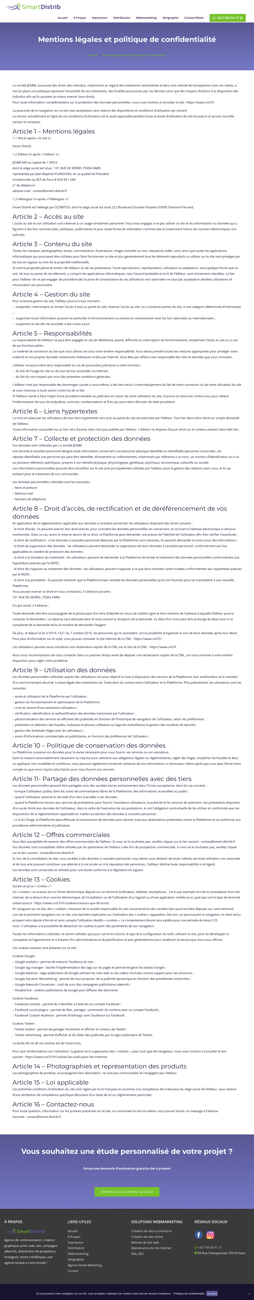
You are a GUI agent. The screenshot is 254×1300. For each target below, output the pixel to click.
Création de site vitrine (147, 1241)
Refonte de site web (145, 1246)
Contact (73, 1275)
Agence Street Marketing (85, 1269)
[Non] (249, 1294)
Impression (76, 1246)
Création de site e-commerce (151, 1235)
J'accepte (212, 1293)
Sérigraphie (76, 1263)
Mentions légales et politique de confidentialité (133, 59)
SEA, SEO (137, 1258)
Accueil (93, 59)
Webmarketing (78, 1258)
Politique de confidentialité (189, 1293)
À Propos (74, 1241)
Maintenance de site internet (151, 1252)
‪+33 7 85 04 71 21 (226, 20)
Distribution (76, 1252)
